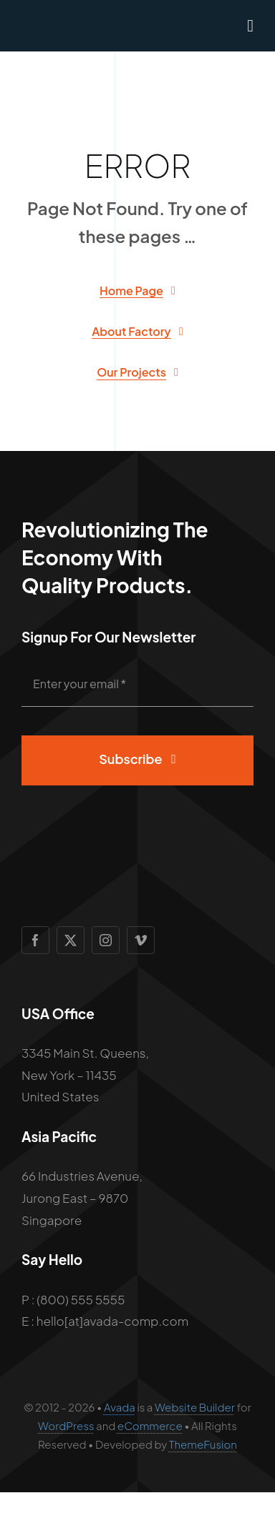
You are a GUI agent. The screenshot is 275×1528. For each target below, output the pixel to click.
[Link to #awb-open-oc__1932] (250, 25)
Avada (119, 1407)
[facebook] (35, 940)
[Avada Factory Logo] (77, 21)
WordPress (66, 1425)
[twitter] (71, 940)
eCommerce (150, 1425)
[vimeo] (141, 940)
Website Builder (195, 1407)
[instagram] (106, 940)
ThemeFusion (203, 1444)
